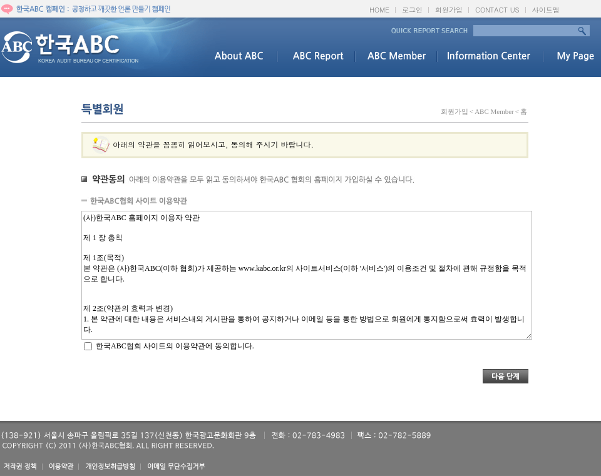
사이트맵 (546, 9)
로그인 (412, 9)
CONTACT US (497, 9)
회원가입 (449, 9)
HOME (379, 9)
